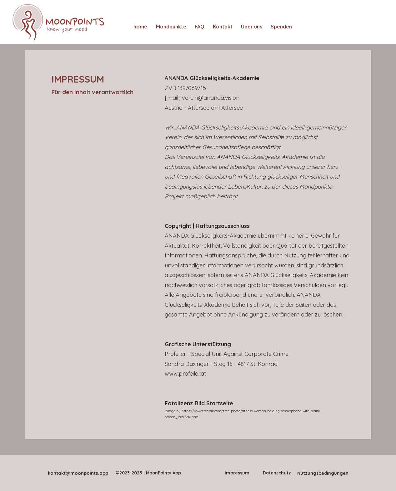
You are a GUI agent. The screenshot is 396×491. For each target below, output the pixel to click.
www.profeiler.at (185, 373)
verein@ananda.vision (210, 97)
